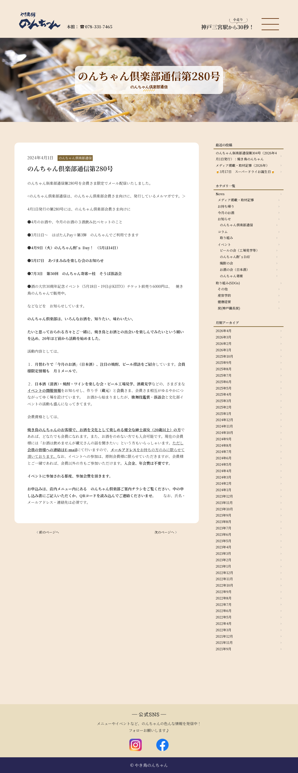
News (220, 194)
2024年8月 (224, 445)
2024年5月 (224, 464)
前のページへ (49, 532)
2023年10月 (224, 509)
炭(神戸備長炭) (229, 308)
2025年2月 (224, 407)
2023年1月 (223, 566)
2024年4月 (224, 470)
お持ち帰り (226, 206)
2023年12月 (224, 496)
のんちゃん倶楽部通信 (236, 225)
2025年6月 (224, 381)
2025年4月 (224, 394)
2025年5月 (224, 388)
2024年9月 (224, 439)
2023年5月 (223, 540)
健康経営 (224, 301)
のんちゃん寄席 (231, 276)
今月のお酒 (226, 212)
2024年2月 (224, 483)
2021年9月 (223, 649)
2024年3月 (223, 477)
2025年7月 (224, 375)
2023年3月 (223, 553)
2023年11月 (224, 502)
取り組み (226, 237)
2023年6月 (223, 534)
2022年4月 (224, 623)
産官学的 (224, 295)
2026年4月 (224, 330)
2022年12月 (224, 572)
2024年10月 (224, 432)
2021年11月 (224, 642)
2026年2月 (224, 343)
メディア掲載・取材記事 (236, 200)
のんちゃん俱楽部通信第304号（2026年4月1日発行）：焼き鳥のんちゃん (246, 156)
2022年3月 (223, 630)
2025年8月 (224, 369)
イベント (224, 244)
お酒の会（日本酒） (235, 269)
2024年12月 (224, 419)
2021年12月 (224, 636)
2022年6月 (224, 610)
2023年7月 (223, 528)
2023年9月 (223, 515)
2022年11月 (224, 578)
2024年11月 (224, 426)
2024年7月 (224, 451)
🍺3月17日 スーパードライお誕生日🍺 (245, 171)
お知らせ (224, 219)
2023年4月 (223, 547)
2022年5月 (224, 617)
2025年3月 (223, 400)
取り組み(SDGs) (228, 283)
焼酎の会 (226, 263)
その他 (223, 289)
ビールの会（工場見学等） (239, 250)
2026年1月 (223, 350)
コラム (223, 231)
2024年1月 (223, 489)
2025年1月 (223, 413)
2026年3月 (223, 337)
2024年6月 (224, 458)
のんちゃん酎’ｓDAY (235, 256)
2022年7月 (224, 604)
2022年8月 (224, 598)
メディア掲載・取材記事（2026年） (242, 165)
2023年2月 (223, 559)
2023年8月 (223, 521)
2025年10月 (224, 356)
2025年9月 (224, 362)
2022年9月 (224, 591)
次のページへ (164, 532)
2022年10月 (224, 585)
